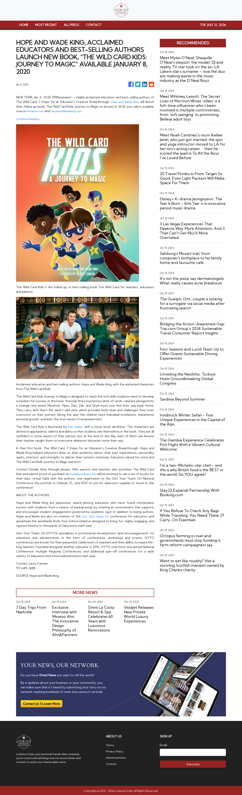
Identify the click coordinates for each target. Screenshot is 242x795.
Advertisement (117, 756)
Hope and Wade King (124, 102)
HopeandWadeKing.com (69, 111)
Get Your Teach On (95, 515)
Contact (111, 762)
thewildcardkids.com (85, 473)
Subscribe (193, 763)
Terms (110, 744)
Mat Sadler (75, 426)
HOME (23, 25)
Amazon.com (36, 111)
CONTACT (94, 25)
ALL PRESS (71, 25)
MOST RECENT (46, 25)
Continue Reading (28, 118)
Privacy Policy (115, 750)
